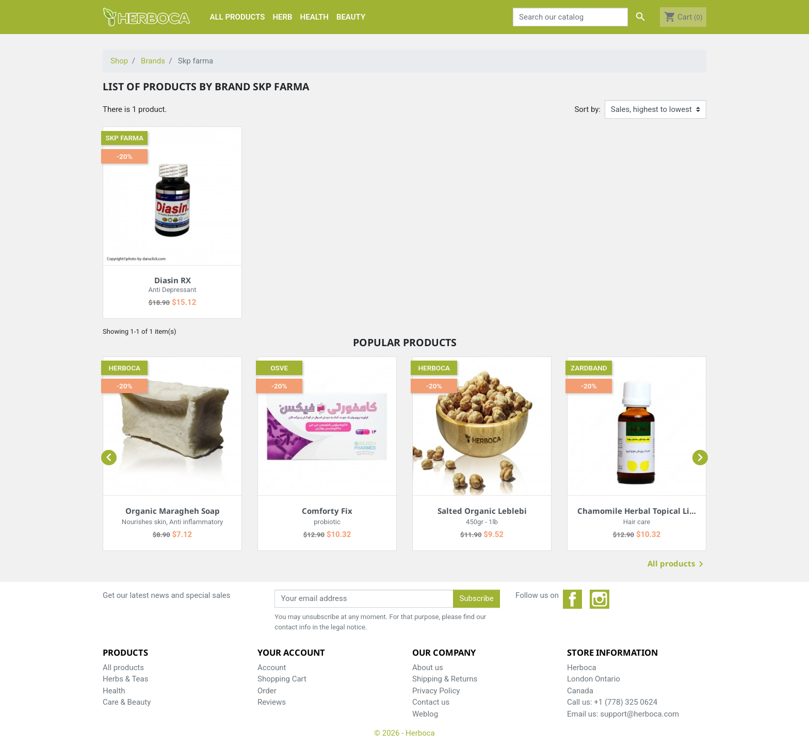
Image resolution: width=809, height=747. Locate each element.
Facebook (573, 599)
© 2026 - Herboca (404, 733)
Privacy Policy (436, 690)
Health (114, 690)
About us (427, 667)
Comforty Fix (327, 511)
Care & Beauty (127, 702)
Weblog (425, 714)
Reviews (271, 702)
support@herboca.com (639, 714)
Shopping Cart (281, 679)
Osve (279, 368)
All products (677, 565)
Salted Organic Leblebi (482, 511)
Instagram (599, 599)
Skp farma (124, 138)
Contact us (430, 702)
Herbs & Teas (125, 679)
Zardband (589, 368)
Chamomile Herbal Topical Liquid (642, 511)
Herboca (124, 368)
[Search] (570, 17)
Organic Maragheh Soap (172, 511)
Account (271, 667)
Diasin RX (172, 280)
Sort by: (587, 109)
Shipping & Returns (444, 679)
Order (267, 690)
